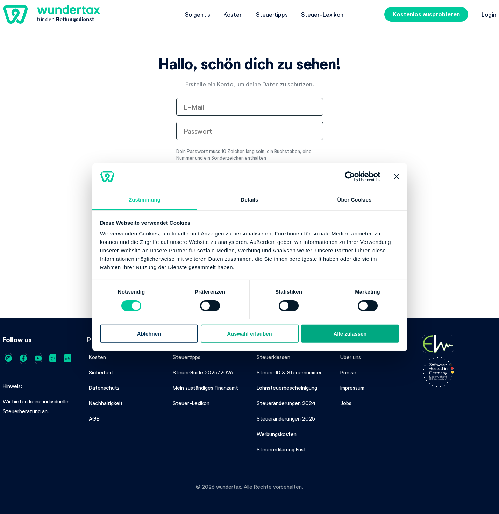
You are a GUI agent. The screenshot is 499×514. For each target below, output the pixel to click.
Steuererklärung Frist (281, 449)
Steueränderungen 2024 (286, 403)
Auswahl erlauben (249, 334)
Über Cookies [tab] (354, 200)
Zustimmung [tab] (145, 200)
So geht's (197, 14)
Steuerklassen (273, 357)
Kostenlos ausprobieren (426, 14)
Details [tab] (249, 200)
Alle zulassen (349, 334)
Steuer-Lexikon (322, 14)
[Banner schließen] (396, 176)
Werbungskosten (277, 434)
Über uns (350, 357)
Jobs (345, 403)
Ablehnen (149, 334)
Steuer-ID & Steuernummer (289, 372)
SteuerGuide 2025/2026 (203, 372)
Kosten (233, 14)
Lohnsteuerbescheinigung (287, 388)
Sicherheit (101, 372)
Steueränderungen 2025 (286, 418)
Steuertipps (272, 14)
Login (489, 14)
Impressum (352, 388)
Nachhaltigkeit (106, 403)
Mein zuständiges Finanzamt (205, 388)
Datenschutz (104, 388)
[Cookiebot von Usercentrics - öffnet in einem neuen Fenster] (349, 176)
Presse (348, 372)
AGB (94, 418)
